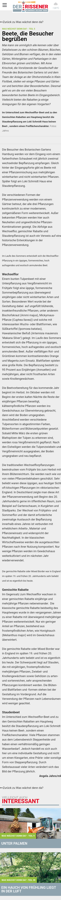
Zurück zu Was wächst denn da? (21, 22)
